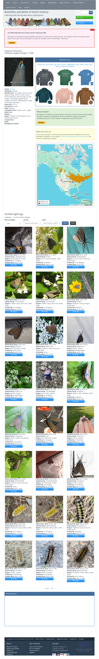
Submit (65, 223)
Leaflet (71, 204)
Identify (35, 3)
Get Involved (25, 3)
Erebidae (12, 89)
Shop (19, 7)
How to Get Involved (35, 647)
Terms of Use (39, 639)
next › (52, 588)
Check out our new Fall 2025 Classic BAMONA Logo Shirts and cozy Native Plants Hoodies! (64, 65)
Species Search (10, 7)
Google (81, 204)
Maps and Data (64, 3)
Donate (26, 7)
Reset (73, 223)
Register (31, 652)
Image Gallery (52, 3)
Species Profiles (78, 3)
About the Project (11, 647)
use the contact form (81, 136)
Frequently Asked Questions (11, 653)
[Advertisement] (49, 610)
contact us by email (67, 136)
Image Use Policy (62, 639)
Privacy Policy (50, 639)
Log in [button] (80, 17)
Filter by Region (9, 220)
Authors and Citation (12, 649)
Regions (42, 3)
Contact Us (73, 639)
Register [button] (80, 23)
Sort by (25, 220)
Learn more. (64, 650)
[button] (6, 71)
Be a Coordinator (34, 649)
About (15, 3)
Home (8, 3)
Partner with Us (34, 650)
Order (44, 220)
